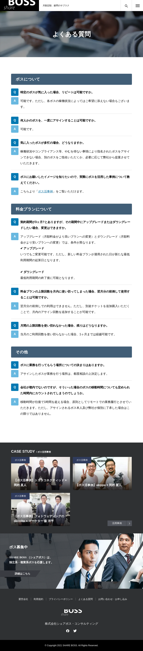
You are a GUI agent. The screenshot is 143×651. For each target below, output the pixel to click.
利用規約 (38, 599)
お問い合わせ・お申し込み (112, 599)
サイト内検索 (126, 5)
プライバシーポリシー (61, 599)
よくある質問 (85, 599)
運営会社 (23, 599)
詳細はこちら (22, 573)
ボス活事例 (45, 191)
